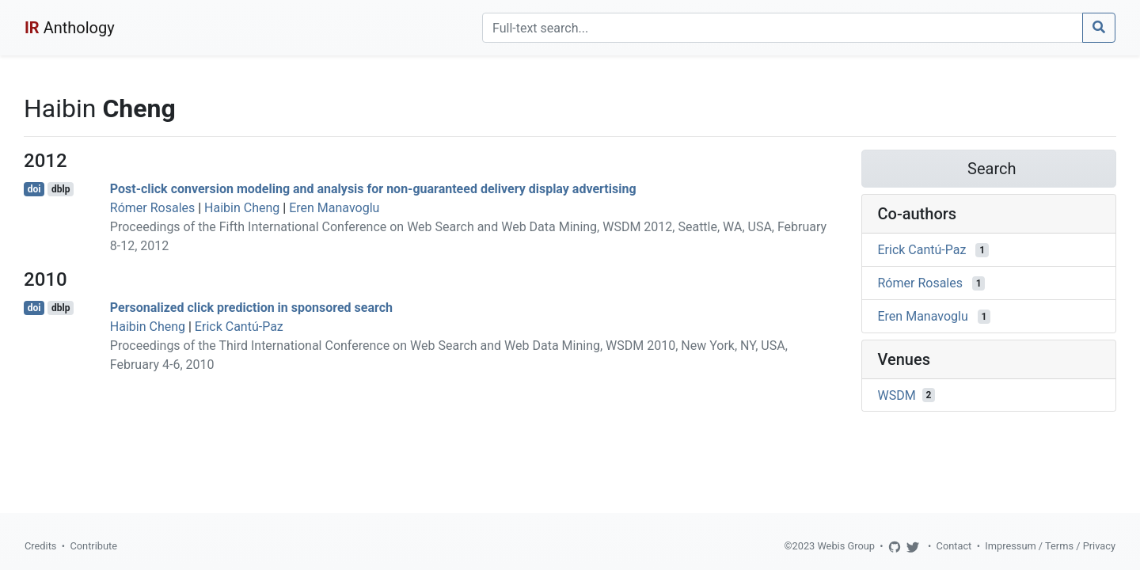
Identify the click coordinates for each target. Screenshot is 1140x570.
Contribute (93, 546)
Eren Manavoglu (334, 207)
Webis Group (846, 546)
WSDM (897, 394)
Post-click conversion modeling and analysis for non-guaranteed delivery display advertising (373, 188)
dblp (60, 189)
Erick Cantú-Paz (239, 326)
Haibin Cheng (241, 207)
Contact (954, 546)
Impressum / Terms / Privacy (1050, 546)
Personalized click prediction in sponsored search (251, 307)
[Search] (782, 28)
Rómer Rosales (152, 207)
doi (34, 189)
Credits (40, 546)
